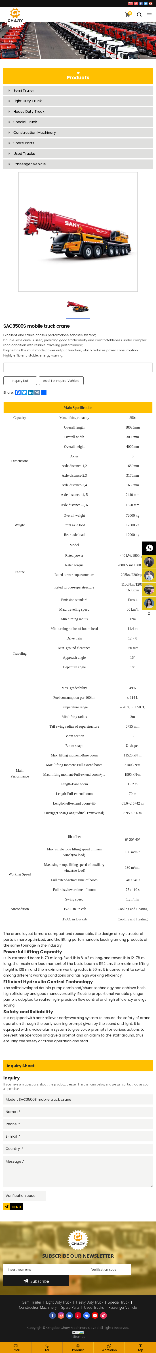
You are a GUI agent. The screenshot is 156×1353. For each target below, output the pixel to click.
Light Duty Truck (27, 101)
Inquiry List (20, 380)
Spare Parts (23, 143)
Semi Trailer (23, 90)
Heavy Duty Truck (28, 111)
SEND (16, 1206)
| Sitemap (78, 1336)
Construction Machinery (34, 132)
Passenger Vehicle (29, 164)
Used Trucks (24, 153)
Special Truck (25, 122)
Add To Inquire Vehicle (61, 380)
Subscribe (39, 1280)
